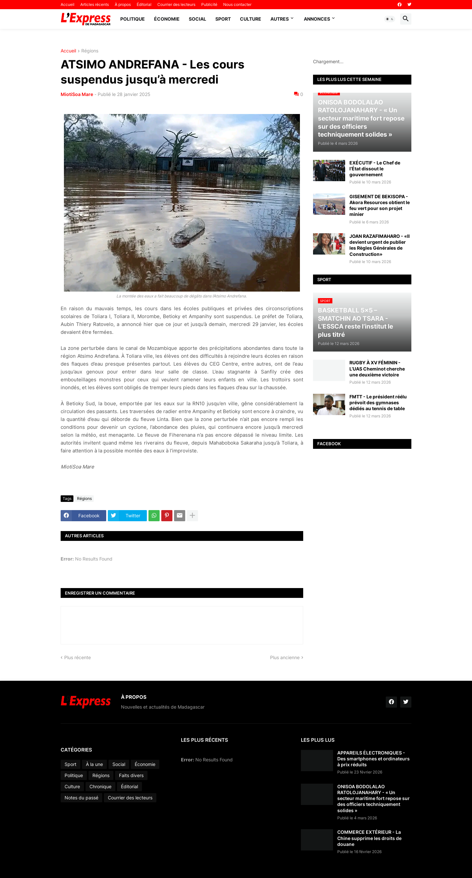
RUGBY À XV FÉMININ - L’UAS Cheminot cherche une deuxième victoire (377, 368)
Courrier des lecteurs (176, 4)
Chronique (100, 786)
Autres (279, 19)
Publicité (209, 4)
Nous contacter (237, 4)
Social (197, 19)
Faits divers (131, 775)
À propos (123, 4)
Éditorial (144, 4)
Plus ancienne (285, 657)
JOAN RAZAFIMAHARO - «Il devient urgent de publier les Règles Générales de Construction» (379, 245)
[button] (389, 19)
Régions (89, 50)
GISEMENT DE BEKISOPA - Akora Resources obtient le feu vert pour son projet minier (379, 205)
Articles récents (94, 4)
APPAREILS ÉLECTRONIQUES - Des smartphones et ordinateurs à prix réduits (373, 758)
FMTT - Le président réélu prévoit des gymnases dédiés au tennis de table (378, 402)
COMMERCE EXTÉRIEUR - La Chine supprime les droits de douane (369, 838)
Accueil (67, 4)
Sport (223, 19)
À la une (94, 764)
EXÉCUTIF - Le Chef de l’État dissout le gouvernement (374, 168)
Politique (132, 19)
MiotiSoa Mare (77, 94)
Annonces (317, 19)
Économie (167, 19)
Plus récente (77, 657)
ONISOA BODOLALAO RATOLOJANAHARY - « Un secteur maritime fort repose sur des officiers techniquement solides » (373, 798)
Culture (250, 19)
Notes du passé (81, 797)
